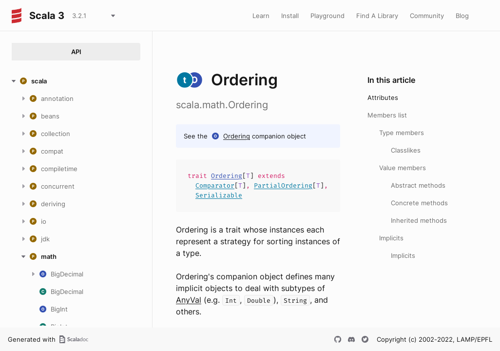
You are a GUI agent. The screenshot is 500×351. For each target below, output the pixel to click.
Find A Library (377, 16)
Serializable (218, 195)
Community (427, 16)
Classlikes (406, 150)
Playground (327, 16)
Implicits (391, 238)
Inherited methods (419, 220)
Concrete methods (419, 203)
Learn (260, 16)
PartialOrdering (283, 185)
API (76, 52)
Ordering (236, 136)
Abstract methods (418, 185)
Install (290, 16)
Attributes (382, 97)
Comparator (214, 185)
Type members (401, 132)
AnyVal (188, 300)
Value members (402, 168)
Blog (462, 16)
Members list (387, 115)
